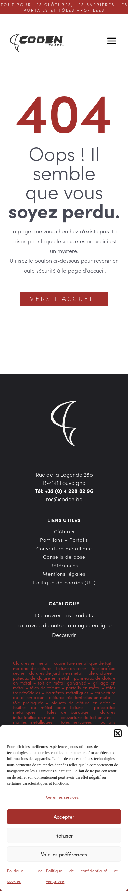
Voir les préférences (64, 857)
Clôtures (64, 531)
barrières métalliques (67, 692)
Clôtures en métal (31, 663)
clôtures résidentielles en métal (80, 697)
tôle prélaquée (28, 702)
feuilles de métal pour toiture (48, 707)
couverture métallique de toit (83, 663)
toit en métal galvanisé (62, 682)
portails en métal (83, 687)
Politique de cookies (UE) (64, 582)
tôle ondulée (99, 673)
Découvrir (64, 635)
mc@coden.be (64, 499)
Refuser (64, 838)
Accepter (64, 819)
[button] (117, 736)
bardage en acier (77, 727)
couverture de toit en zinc (86, 717)
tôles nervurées (75, 722)
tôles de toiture (45, 687)
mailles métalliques (33, 722)
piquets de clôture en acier (80, 702)
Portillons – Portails (64, 539)
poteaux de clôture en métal (41, 678)
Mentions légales (64, 573)
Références (64, 565)
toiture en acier (71, 668)
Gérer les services (62, 800)
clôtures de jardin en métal (55, 673)
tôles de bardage (67, 712)
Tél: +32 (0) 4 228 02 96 (64, 490)
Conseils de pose (64, 556)
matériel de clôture (32, 668)
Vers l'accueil (64, 299)
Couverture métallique (64, 548)
